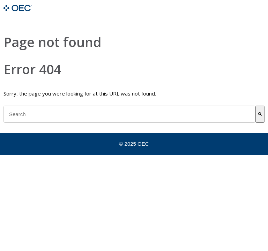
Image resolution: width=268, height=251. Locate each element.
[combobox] (129, 114)
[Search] (260, 114)
